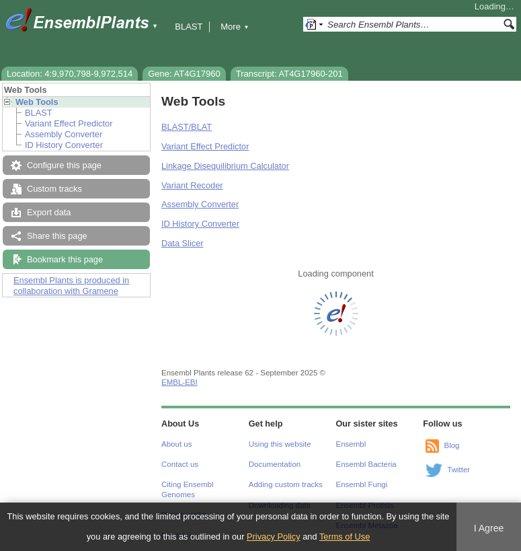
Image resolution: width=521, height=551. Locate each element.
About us (176, 444)
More (235, 27)
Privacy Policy (273, 536)
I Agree (489, 528)
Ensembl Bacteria (366, 464)
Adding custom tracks (286, 484)
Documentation (274, 464)
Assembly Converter (63, 134)
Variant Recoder (192, 185)
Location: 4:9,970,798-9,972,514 (69, 74)
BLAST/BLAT (186, 127)
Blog (451, 445)
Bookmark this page (65, 259)
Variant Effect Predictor (68, 123)
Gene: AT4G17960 (184, 74)
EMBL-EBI (179, 382)
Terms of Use (344, 536)
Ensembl (351, 444)
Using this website (280, 444)
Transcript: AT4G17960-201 (289, 74)
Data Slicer (182, 243)
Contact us (179, 464)
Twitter (458, 470)
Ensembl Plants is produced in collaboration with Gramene (71, 285)
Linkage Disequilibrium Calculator (225, 166)
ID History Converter (64, 145)
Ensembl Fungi (362, 484)
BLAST (188, 27)
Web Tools (36, 102)
